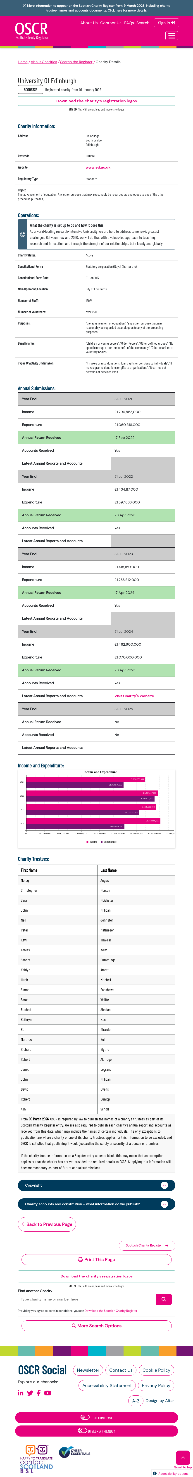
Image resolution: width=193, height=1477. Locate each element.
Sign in (166, 22)
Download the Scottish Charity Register (111, 1311)
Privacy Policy (156, 1385)
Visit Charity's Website (134, 696)
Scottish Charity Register (147, 1245)
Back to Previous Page (47, 1224)
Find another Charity (35, 1291)
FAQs (129, 22)
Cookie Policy (156, 1370)
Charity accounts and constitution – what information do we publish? (82, 1204)
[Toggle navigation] (171, 35)
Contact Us (111, 22)
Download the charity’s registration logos (97, 1276)
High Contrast (96, 1417)
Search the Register (76, 61)
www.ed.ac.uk (98, 167)
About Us (89, 22)
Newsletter (88, 1370)
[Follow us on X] (30, 1393)
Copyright (33, 1185)
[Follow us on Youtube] (47, 1393)
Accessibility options (173, 1474)
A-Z (136, 1401)
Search (142, 22)
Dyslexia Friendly (96, 1431)
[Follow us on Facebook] (39, 1393)
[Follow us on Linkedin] (21, 1393)
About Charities (44, 61)
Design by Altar (160, 1400)
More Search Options (97, 1326)
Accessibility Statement (107, 1385)
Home (23, 61)
